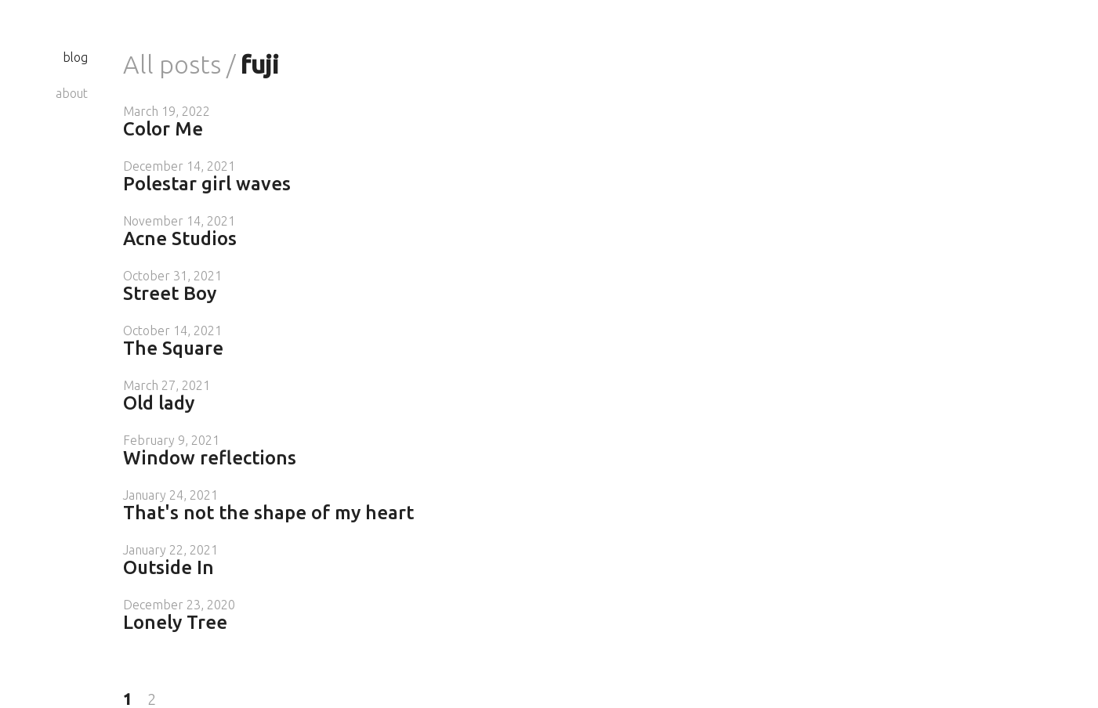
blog (75, 57)
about (72, 93)
